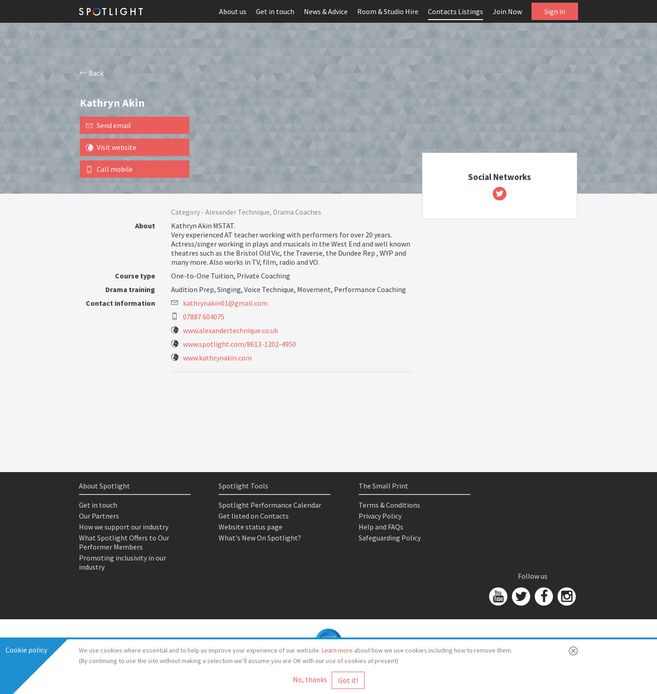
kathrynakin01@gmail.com (225, 303)
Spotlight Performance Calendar (270, 504)
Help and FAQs (381, 526)
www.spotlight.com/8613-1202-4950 (239, 344)
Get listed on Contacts (254, 515)
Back (92, 72)
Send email (108, 125)
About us (232, 11)
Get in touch (275, 11)
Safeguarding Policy (390, 537)
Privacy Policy (380, 515)
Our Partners (99, 515)
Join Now (507, 11)
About (145, 225)
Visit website (111, 147)
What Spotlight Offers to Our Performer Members (124, 542)
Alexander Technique (237, 211)
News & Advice (326, 11)
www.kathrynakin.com (217, 357)
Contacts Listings (455, 11)
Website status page (250, 526)
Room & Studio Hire (387, 11)
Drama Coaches (297, 211)
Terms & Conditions (389, 504)
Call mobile (109, 169)
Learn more (337, 650)
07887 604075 (203, 316)
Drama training (130, 289)
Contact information (120, 303)
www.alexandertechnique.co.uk (230, 330)
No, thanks (310, 679)
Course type (135, 275)
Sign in (554, 11)
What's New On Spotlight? (260, 537)
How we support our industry (123, 526)
